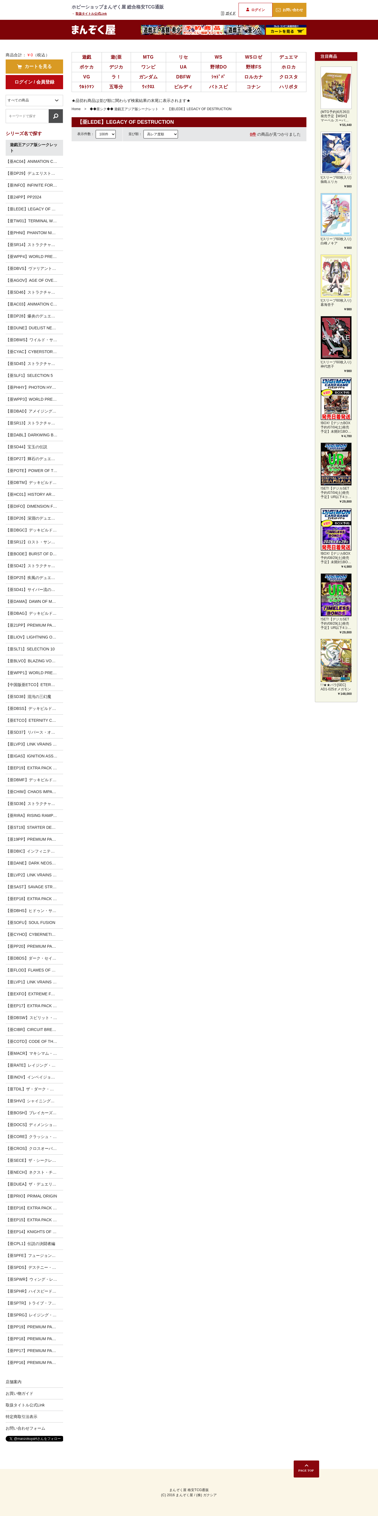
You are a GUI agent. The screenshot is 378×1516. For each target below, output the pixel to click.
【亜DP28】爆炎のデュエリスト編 (34, 316)
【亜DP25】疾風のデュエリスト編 (34, 577)
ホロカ (289, 67)
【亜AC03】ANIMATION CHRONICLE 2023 (34, 304)
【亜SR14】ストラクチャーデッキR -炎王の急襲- (34, 244)
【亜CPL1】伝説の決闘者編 (30, 1243)
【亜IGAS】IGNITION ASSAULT (34, 756)
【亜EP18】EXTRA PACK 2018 (34, 898)
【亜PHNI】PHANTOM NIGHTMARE (34, 232)
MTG (148, 57)
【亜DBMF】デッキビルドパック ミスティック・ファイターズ (34, 780)
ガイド (228, 13)
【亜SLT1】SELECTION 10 (30, 649)
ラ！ (116, 76)
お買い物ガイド (19, 1393)
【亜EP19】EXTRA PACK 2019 (34, 768)
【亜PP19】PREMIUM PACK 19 (34, 1327)
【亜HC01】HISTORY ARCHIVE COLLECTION (34, 494)
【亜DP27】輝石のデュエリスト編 (34, 458)
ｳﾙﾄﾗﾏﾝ (86, 86)
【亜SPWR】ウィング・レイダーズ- (34, 1279)
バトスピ (218, 86)
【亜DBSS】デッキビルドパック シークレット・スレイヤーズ (34, 708)
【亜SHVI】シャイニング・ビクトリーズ (34, 1101)
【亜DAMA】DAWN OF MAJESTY (34, 601)
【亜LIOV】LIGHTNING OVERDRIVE (34, 637)
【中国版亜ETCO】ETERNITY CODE (34, 684)
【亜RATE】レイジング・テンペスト (34, 1065)
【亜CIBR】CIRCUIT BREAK (31, 1029)
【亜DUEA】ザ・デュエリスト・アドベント (34, 1184)
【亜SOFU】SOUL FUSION (30, 922)
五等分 (116, 86)
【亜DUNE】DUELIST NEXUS (33, 328)
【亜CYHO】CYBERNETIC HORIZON (34, 934)
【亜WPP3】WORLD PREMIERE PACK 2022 (34, 399)
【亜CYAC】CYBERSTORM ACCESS (34, 351)
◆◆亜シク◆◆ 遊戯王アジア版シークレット (124, 109)
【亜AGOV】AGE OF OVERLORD (34, 280)
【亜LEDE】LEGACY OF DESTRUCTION (34, 209)
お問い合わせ (289, 10)
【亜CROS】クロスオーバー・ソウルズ (34, 1148)
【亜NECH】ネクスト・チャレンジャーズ (34, 1172)
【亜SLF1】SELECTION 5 (29, 375)
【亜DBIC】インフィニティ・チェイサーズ (34, 851)
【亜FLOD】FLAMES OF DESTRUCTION (34, 970)
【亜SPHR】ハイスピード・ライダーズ (34, 1291)
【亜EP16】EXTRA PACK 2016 (34, 1208)
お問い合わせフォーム (25, 1428)
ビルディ (183, 86)
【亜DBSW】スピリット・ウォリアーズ (34, 1017)
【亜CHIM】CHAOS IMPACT (31, 791)
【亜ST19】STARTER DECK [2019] (34, 827)
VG (86, 76)
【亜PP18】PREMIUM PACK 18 (34, 1338)
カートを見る (34, 66)
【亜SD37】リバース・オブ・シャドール (34, 732)
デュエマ (288, 57)
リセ (183, 57)
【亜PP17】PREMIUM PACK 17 (34, 1350)
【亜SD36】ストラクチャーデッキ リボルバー (34, 803)
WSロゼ (253, 57)
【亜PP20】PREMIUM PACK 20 (34, 946)
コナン (253, 86)
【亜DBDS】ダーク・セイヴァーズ (34, 958)
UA (183, 67)
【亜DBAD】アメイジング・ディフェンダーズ (34, 411)
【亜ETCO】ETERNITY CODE (33, 720)
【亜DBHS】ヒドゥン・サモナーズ (34, 910)
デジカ (116, 67)
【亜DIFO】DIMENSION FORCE (34, 506)
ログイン (255, 10)
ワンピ (148, 67)
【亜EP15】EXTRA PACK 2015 (34, 1220)
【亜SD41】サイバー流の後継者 (34, 589)
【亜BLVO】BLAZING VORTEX (34, 661)
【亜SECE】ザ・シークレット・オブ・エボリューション (34, 1160)
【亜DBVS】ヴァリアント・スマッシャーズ (34, 268)
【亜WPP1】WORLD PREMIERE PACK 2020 (34, 673)
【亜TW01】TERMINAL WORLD (34, 221)
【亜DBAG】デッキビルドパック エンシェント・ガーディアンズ (34, 613)
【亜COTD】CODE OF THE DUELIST (34, 1041)
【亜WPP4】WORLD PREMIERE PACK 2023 (34, 256)
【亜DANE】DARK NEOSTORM (34, 863)
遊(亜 (116, 57)
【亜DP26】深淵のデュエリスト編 (34, 518)
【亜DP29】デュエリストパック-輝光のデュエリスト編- (34, 173)
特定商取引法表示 (21, 1416)
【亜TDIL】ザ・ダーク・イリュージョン (34, 1089)
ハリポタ (288, 86)
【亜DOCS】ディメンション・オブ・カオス (34, 1124)
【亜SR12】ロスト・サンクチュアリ (34, 542)
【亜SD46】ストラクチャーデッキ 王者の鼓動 (34, 292)
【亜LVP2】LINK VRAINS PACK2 (34, 875)
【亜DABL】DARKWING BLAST (34, 435)
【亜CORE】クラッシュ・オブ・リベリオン (34, 1136)
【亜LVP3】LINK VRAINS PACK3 (34, 744)
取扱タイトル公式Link (91, 13)
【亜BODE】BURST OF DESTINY (34, 554)
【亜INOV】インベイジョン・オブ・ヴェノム (34, 1077)
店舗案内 (14, 1382)
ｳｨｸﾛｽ (148, 86)
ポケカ (87, 67)
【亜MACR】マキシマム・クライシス (34, 1053)
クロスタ (288, 76)
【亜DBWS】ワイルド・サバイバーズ (34, 340)
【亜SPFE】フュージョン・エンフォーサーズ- (34, 1255)
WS (218, 57)
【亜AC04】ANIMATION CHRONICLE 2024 (34, 161)
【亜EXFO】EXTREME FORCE (34, 994)
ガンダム (148, 76)
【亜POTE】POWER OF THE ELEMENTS (34, 470)
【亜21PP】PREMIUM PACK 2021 (34, 625)
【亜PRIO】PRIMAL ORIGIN (31, 1196)
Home (76, 109)
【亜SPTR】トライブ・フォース (34, 1303)
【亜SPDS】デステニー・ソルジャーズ (34, 1267)
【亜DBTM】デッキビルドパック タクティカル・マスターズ (34, 482)
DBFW (183, 76)
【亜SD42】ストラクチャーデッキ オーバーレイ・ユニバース (34, 565)
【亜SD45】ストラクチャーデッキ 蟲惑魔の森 (34, 363)
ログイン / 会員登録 (34, 82)
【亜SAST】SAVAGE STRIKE (32, 887)
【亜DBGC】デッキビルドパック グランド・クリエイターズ (34, 530)
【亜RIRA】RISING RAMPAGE (33, 815)
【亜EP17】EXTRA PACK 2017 (34, 1005)
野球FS (254, 67)
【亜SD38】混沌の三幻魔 (28, 696)
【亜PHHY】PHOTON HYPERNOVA (34, 387)
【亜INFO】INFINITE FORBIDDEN (34, 185)
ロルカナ (253, 76)
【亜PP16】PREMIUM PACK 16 (34, 1362)
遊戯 (87, 57)
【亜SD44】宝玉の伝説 (26, 447)
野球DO (218, 67)
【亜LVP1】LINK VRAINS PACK (34, 982)
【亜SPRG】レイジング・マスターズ (34, 1315)
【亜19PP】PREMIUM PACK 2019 (34, 839)
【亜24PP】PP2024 (23, 197)
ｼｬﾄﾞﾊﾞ (218, 76)
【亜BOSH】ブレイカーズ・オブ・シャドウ (34, 1113)
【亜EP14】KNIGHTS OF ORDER (34, 1231)
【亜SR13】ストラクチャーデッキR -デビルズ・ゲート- (34, 423)
